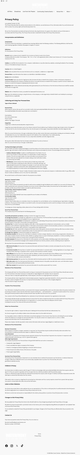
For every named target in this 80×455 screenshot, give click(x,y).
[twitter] (5, 1)
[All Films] (10, 11)
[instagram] (3, 1)
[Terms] (39, 434)
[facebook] (1, 1)
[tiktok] (6, 1)
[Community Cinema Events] (46, 11)
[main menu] (40, 11)
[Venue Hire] (61, 11)
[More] (69, 11)
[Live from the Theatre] (29, 11)
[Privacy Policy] (38, 436)
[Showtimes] (17, 11)
